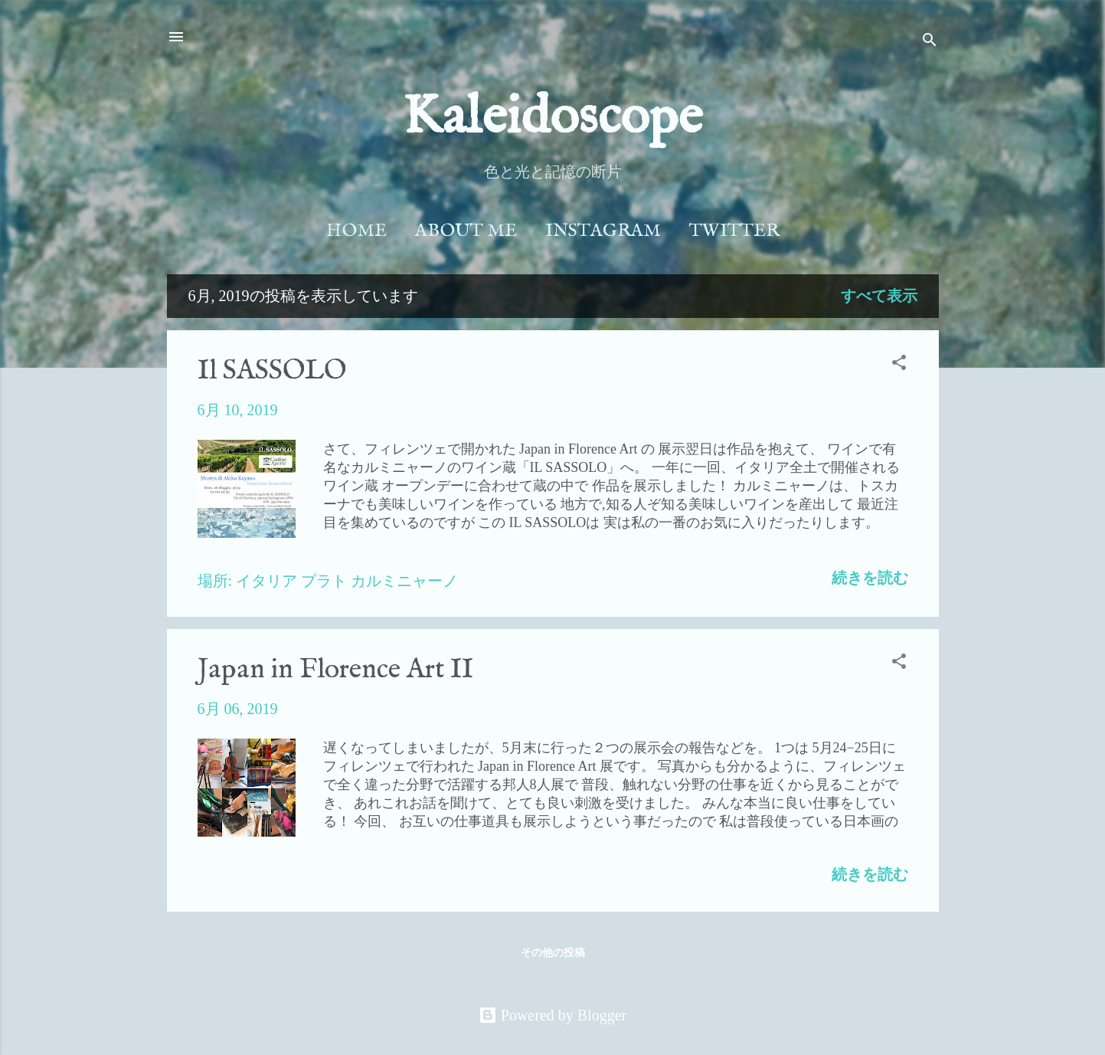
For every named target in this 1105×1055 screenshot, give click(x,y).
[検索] (929, 41)
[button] (899, 364)
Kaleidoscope (552, 118)
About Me (466, 231)
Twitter (734, 231)
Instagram (603, 231)
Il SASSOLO (272, 370)
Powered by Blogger (552, 1015)
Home (356, 231)
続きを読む (870, 577)
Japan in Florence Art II (335, 669)
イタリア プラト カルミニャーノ (347, 580)
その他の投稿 (553, 952)
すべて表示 (879, 295)
